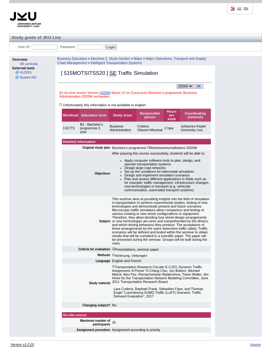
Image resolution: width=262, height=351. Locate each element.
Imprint (255, 344)
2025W (105, 93)
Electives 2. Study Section (110, 58)
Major (138, 58)
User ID (24, 47)
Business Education (72, 58)
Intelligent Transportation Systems (116, 63)
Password (67, 47)
